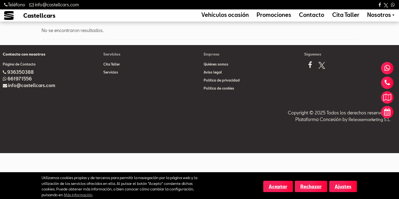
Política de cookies (219, 96)
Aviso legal (213, 80)
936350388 (20, 80)
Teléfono (14, 4)
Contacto (327, 19)
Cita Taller (354, 19)
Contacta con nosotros (24, 62)
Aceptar (278, 186)
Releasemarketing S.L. (368, 127)
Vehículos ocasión (258, 19)
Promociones (297, 19)
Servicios (110, 80)
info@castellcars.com (31, 93)
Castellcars (39, 19)
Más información (78, 194)
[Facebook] (310, 75)
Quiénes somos (216, 72)
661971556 (19, 87)
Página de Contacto (19, 72)
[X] (322, 75)
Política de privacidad (222, 88)
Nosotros (381, 19)
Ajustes (343, 186)
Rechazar (311, 186)
